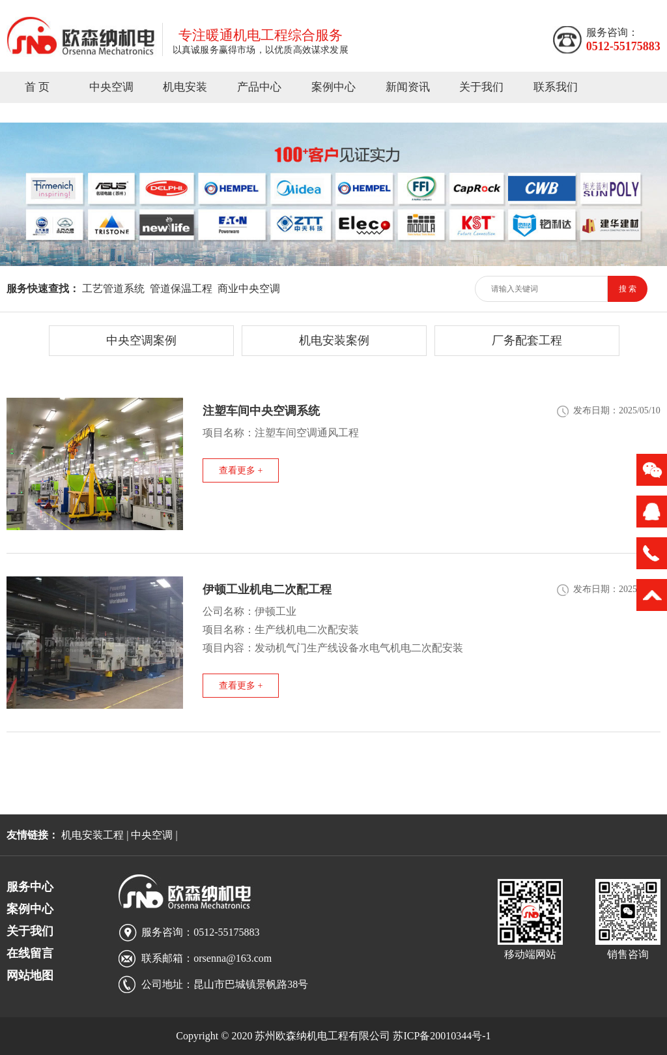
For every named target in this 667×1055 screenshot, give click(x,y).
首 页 (37, 87)
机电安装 (185, 87)
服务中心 (30, 886)
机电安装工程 (92, 834)
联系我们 (555, 87)
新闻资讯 (408, 87)
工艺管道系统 (113, 288)
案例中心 (333, 87)
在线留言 (30, 953)
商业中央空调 (249, 288)
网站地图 (30, 975)
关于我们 (481, 87)
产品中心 (259, 87)
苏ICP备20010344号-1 (441, 1035)
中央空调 (111, 87)
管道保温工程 (181, 288)
